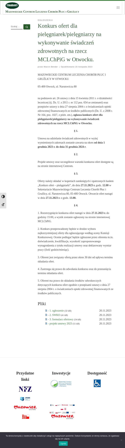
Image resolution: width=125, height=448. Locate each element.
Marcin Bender (51, 67)
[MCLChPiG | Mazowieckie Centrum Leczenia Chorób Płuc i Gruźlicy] (12, 5)
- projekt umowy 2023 (60, 323)
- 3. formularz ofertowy (61, 319)
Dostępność (97, 373)
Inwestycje (61, 373)
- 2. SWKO (54, 314)
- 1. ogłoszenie (56, 310)
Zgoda (63, 443)
